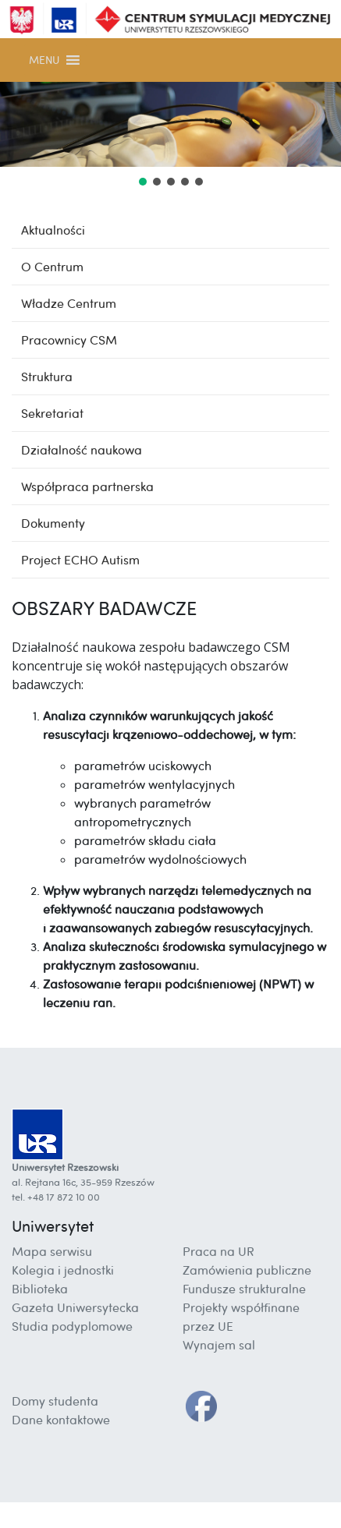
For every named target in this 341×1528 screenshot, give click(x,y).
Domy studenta (55, 1401)
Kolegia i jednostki (63, 1270)
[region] (170, 135)
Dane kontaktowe (61, 1419)
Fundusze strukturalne (244, 1288)
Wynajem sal (219, 1345)
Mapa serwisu (52, 1251)
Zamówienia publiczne (247, 1270)
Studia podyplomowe (72, 1326)
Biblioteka (40, 1288)
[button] (44, 60)
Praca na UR (218, 1251)
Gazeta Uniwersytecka (75, 1307)
